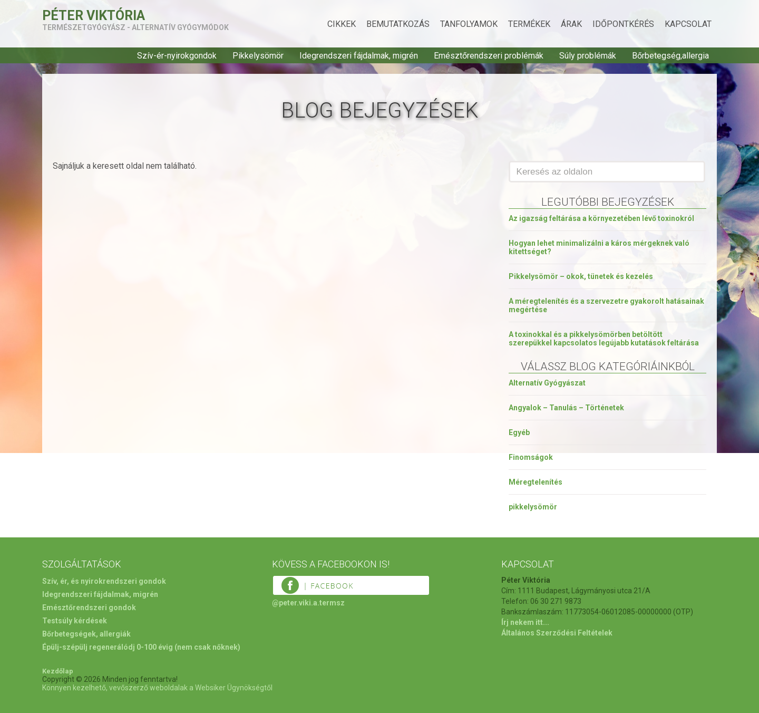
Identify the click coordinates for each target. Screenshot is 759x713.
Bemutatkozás (398, 24)
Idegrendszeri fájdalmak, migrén (358, 56)
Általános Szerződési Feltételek (556, 633)
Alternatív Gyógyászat (547, 383)
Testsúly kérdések (74, 620)
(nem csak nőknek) (207, 647)
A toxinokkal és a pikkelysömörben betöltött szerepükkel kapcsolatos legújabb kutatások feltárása (604, 338)
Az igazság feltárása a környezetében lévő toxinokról (601, 218)
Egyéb (519, 432)
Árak (571, 24)
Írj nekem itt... (525, 622)
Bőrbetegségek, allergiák (86, 634)
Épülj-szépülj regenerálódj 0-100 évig (107, 647)
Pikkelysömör (258, 56)
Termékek (529, 24)
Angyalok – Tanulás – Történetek (566, 407)
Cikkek (341, 24)
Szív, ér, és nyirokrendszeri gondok (104, 581)
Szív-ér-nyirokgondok (177, 56)
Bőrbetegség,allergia (670, 56)
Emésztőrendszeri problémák (488, 56)
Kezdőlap (57, 671)
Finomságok (531, 457)
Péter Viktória (93, 15)
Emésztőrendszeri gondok (89, 607)
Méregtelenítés (535, 482)
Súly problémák (587, 56)
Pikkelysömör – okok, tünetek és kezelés (581, 276)
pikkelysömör (533, 507)
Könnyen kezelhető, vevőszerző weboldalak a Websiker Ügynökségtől (157, 687)
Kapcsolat (688, 24)
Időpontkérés (623, 24)
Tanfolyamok (469, 24)
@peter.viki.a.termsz (308, 603)
